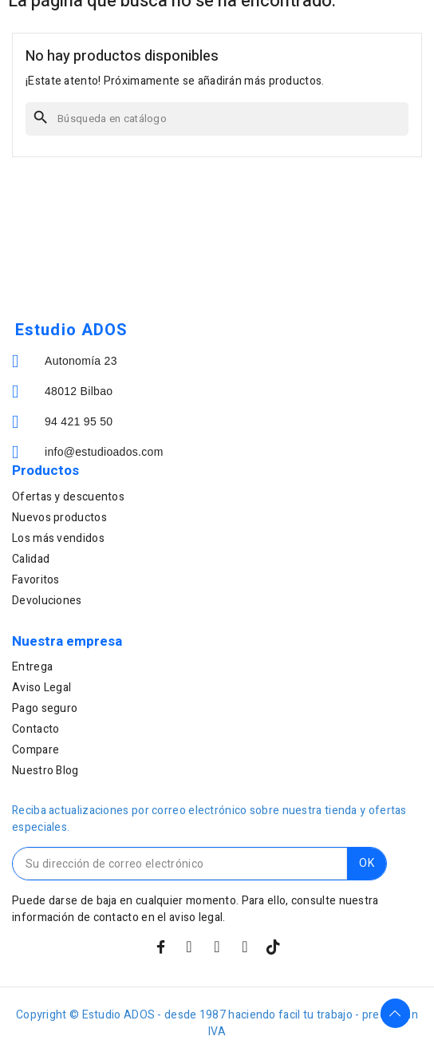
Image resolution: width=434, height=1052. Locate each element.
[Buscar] (217, 119)
